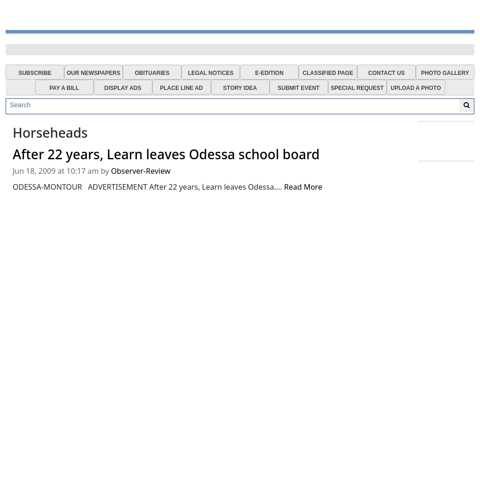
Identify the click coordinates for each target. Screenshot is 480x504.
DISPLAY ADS (123, 88)
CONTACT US (386, 73)
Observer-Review (141, 171)
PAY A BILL (64, 88)
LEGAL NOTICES (210, 73)
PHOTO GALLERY (445, 73)
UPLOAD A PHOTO (415, 88)
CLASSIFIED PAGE (328, 73)
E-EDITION (269, 73)
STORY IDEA (240, 88)
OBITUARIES (152, 73)
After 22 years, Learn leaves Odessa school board (166, 154)
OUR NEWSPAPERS (93, 73)
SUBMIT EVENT (298, 88)
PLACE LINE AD (181, 88)
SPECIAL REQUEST (356, 88)
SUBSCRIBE (35, 73)
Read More (303, 187)
